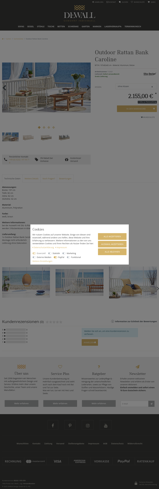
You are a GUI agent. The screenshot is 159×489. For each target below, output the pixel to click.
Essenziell (41, 253)
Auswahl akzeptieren (112, 244)
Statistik (56, 253)
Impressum (61, 247)
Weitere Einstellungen (42, 261)
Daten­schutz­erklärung (43, 247)
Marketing (71, 253)
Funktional (76, 257)
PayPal (61, 257)
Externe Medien (44, 257)
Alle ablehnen (112, 251)
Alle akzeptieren (112, 236)
